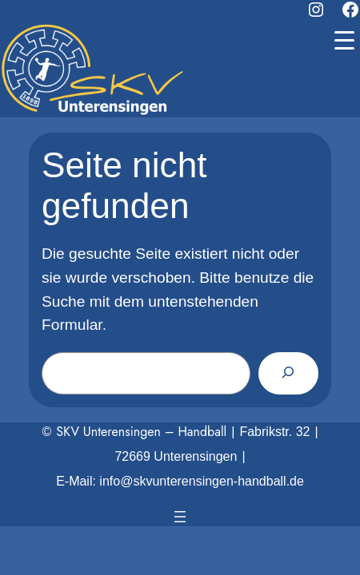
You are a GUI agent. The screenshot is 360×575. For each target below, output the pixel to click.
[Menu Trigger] (344, 40)
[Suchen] (288, 373)
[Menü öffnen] (180, 516)
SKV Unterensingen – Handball (141, 431)
